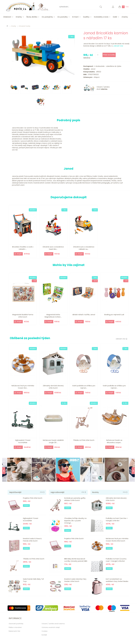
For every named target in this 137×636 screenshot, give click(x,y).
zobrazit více (118, 46)
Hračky (19, 17)
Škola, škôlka (31, 17)
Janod (92, 69)
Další (115, 17)
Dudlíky (86, 17)
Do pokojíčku (47, 17)
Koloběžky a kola (101, 17)
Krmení (75, 17)
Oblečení (7, 17)
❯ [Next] (133, 471)
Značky (125, 17)
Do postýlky (62, 17)
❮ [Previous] (4, 471)
